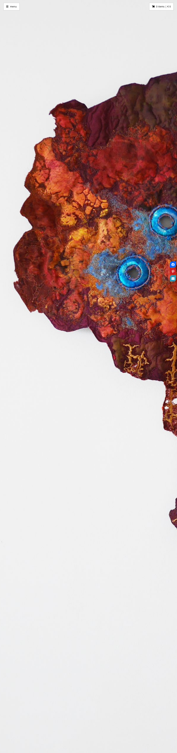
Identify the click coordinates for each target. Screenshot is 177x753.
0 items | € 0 (163, 6)
